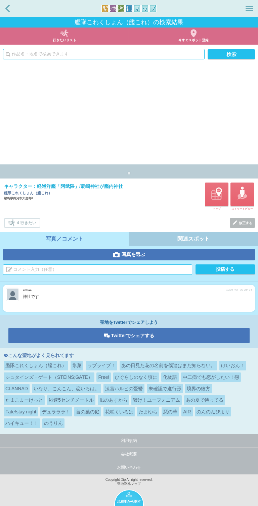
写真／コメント (64, 239)
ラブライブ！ (101, 365)
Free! (103, 377)
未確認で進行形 (164, 388)
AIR (187, 411)
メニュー (249, 8)
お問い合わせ (129, 467)
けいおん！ (233, 365)
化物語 (170, 377)
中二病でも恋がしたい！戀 (211, 377)
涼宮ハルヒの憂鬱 (124, 388)
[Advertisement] (129, 114)
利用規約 (129, 440)
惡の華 (170, 411)
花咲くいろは (119, 411)
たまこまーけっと (24, 400)
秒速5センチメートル (71, 400)
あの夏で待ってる (204, 400)
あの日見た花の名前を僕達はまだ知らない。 (168, 365)
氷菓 (77, 365)
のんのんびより (213, 411)
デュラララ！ (56, 411)
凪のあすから (113, 400)
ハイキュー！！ (21, 423)
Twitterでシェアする (133, 335)
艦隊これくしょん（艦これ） (36, 365)
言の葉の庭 (87, 411)
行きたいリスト (64, 40)
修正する (245, 223)
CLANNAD (16, 388)
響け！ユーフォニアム (156, 400)
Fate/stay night (20, 411)
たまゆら (148, 411)
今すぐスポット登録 (193, 40)
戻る (7, 8)
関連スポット (193, 239)
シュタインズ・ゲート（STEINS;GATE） (49, 377)
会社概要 (129, 454)
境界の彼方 (198, 388)
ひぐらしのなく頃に (136, 377)
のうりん (53, 423)
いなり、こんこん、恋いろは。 (66, 388)
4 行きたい (26, 222)
